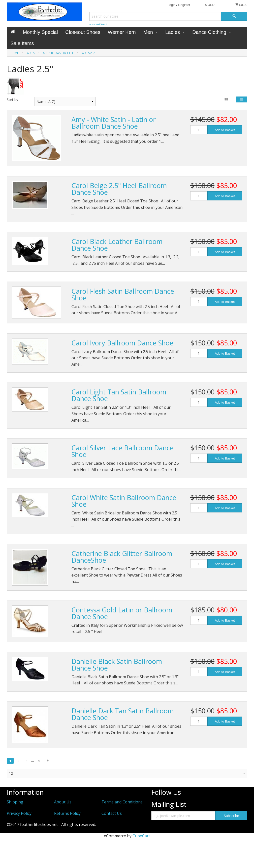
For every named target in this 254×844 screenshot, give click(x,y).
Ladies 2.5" (88, 53)
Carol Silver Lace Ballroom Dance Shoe (122, 451)
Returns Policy (67, 813)
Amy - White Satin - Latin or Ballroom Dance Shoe (113, 123)
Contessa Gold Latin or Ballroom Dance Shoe (121, 613)
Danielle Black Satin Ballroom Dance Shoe (116, 665)
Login (171, 5)
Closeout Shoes (82, 32)
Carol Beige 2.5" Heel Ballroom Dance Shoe (119, 189)
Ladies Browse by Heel (57, 53)
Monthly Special (40, 32)
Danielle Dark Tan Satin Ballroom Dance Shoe (122, 714)
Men (148, 32)
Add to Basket (225, 130)
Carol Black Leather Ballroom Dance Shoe (116, 245)
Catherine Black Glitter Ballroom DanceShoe (121, 557)
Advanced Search (98, 24)
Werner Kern (122, 32)
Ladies (172, 32)
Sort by (12, 99)
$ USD (210, 5)
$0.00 (241, 5)
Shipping (15, 802)
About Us (62, 802)
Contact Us (111, 813)
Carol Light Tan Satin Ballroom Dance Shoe (118, 395)
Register (184, 5)
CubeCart (141, 836)
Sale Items (22, 43)
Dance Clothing (209, 32)
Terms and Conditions (122, 802)
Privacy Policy (19, 813)
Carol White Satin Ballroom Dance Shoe (123, 501)
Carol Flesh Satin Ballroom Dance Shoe (122, 294)
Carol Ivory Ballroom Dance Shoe (122, 342)
